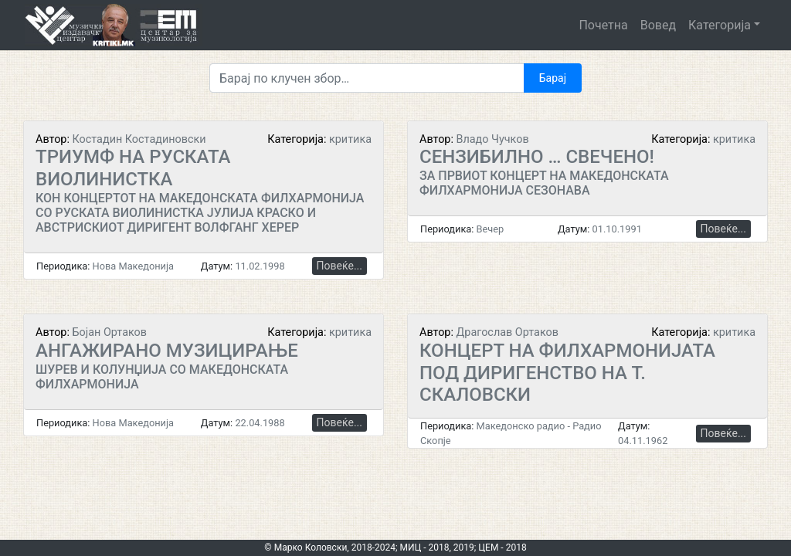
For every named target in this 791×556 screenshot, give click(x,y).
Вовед (658, 25)
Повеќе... (339, 265)
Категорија (719, 25)
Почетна (603, 25)
